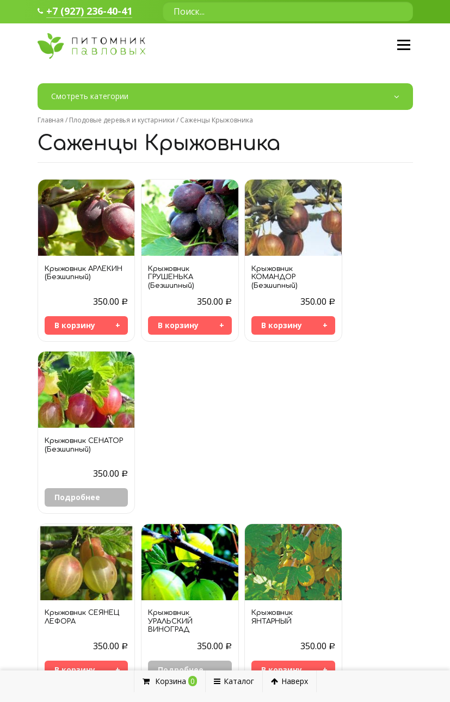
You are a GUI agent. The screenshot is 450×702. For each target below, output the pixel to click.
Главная (51, 120)
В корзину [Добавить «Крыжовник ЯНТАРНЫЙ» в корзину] (264, 496)
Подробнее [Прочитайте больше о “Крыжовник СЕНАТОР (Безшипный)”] (361, 326)
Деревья (314, 619)
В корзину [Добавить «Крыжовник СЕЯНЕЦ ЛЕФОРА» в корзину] (74, 496)
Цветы (311, 632)
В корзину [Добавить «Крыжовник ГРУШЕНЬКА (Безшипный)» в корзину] (169, 326)
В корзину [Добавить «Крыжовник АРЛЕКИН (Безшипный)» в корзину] (74, 326)
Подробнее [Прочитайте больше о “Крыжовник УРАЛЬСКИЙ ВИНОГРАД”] (172, 496)
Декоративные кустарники (348, 605)
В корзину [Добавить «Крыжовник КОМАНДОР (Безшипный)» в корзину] (264, 326)
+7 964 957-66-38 (84, 614)
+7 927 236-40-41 (84, 631)
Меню (403, 46)
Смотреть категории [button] (225, 97)
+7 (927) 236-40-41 (89, 11)
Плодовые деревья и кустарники (122, 120)
